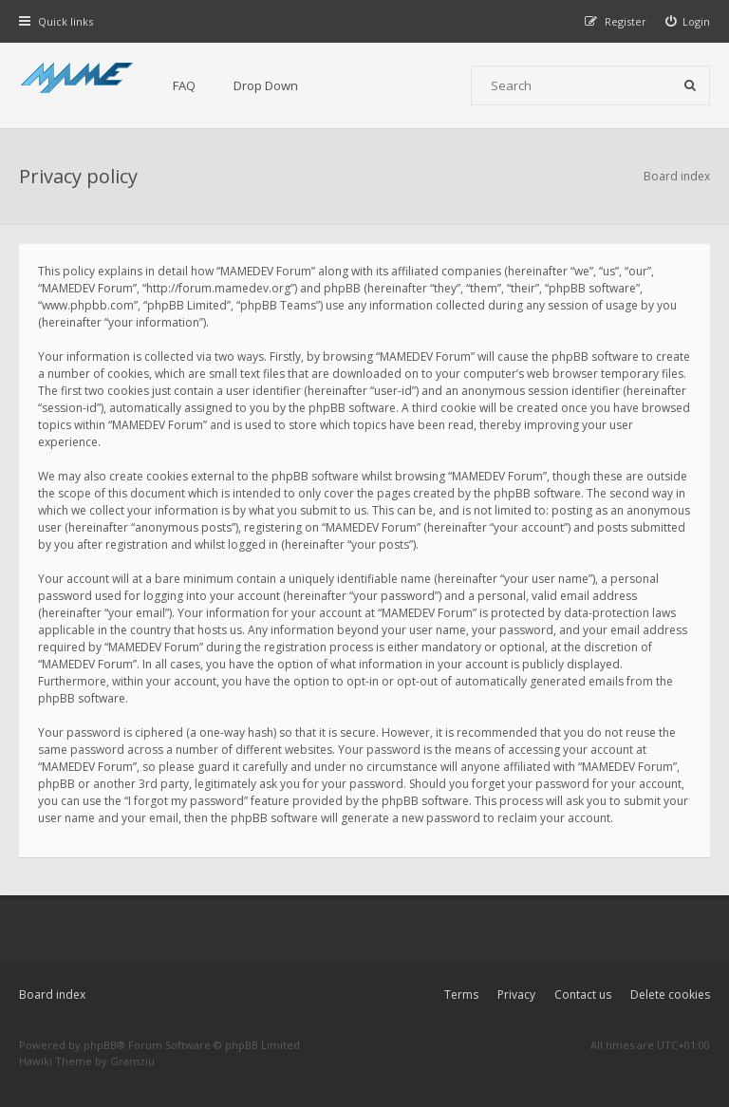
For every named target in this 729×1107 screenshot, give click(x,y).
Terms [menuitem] (461, 994)
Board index (52, 994)
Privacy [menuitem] (516, 994)
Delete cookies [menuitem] (670, 994)
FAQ (184, 85)
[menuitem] (688, 21)
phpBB (100, 1045)
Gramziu (132, 1061)
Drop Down (266, 85)
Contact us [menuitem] (582, 994)
